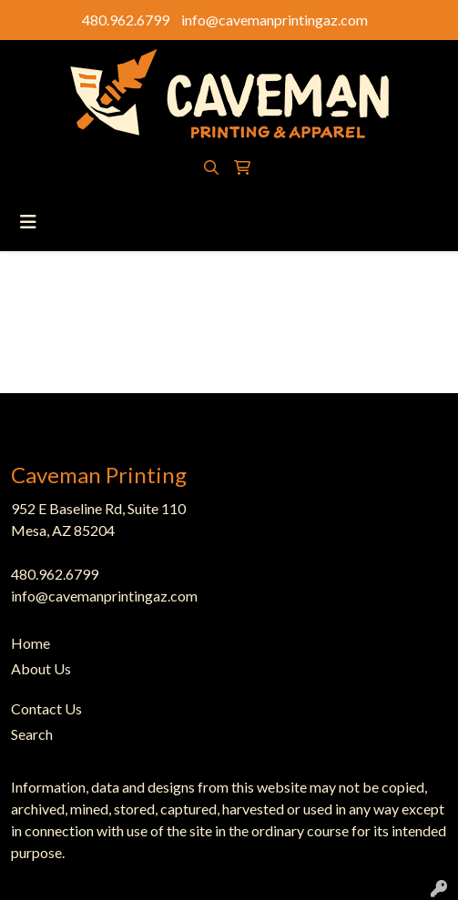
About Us (41, 668)
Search (32, 734)
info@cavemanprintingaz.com (274, 19)
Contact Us (46, 708)
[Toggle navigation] (28, 221)
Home (30, 643)
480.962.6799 (125, 19)
